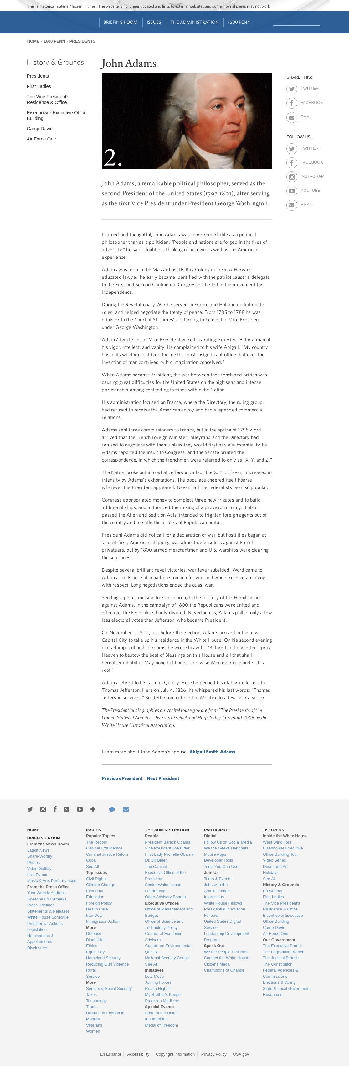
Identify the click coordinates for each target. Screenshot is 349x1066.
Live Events (37, 874)
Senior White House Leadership (163, 887)
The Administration (194, 22)
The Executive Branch (283, 945)
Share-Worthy (39, 856)
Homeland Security (103, 958)
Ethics (91, 945)
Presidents (82, 41)
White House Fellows (223, 903)
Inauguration (156, 1019)
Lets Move (154, 976)
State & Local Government (287, 988)
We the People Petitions (226, 952)
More (91, 927)
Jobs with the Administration (217, 887)
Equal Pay (95, 952)
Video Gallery (39, 868)
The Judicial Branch (281, 958)
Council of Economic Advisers (163, 936)
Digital (210, 836)
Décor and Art (275, 866)
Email (305, 116)
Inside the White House (285, 836)
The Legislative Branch (283, 952)
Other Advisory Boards (165, 897)
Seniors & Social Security (109, 988)
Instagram (305, 175)
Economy (94, 891)
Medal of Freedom (161, 1025)
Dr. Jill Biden (156, 860)
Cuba (91, 860)
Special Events (159, 1006)
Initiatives (154, 970)
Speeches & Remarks (47, 899)
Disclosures (37, 948)
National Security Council (167, 958)
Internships (214, 897)
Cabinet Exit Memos (104, 848)
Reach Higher (157, 988)
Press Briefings (40, 905)
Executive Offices (162, 903)
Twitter (305, 87)
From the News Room (48, 844)
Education (95, 897)
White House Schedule (48, 917)
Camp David (40, 128)
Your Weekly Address (46, 892)
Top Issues (96, 872)
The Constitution (278, 964)
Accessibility (138, 1054)
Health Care (97, 909)
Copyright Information (175, 1054)
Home (33, 41)
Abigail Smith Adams (212, 751)
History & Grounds (55, 62)
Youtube (305, 189)
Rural (91, 970)
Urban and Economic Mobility (105, 1016)
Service (93, 976)
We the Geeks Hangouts (226, 848)
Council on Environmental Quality (168, 948)
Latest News (38, 850)
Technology (96, 1000)
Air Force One (41, 138)
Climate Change (100, 884)
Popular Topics (100, 836)
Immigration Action (103, 921)
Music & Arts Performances (51, 880)
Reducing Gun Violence (107, 964)
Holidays (271, 872)
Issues (154, 22)
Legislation (37, 929)
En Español (110, 1054)
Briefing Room (121, 22)
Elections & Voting (279, 982)
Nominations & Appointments (40, 938)
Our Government (279, 939)
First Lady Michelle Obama (169, 854)
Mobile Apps (215, 854)
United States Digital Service (222, 924)
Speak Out (214, 945)
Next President (163, 778)
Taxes (91, 994)
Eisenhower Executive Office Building (56, 115)
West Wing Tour (277, 842)
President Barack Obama (167, 842)
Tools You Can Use (221, 866)
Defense (93, 933)
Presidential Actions (45, 923)
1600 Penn (239, 22)
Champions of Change (224, 970)
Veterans (94, 1025)
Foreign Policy (99, 903)
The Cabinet (156, 866)
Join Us (211, 872)
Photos (33, 862)
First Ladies (39, 86)
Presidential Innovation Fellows (224, 912)
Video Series (274, 860)
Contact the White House (226, 958)
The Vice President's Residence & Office (48, 99)
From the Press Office (48, 887)
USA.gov (241, 1054)
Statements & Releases (48, 911)
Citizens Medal (217, 964)
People (151, 836)
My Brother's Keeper (163, 994)
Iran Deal (94, 915)
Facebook (305, 101)
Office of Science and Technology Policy (164, 924)
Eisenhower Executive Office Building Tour (283, 851)
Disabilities (95, 939)
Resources (272, 994)
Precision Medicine (162, 1000)
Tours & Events (217, 878)
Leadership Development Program (226, 936)
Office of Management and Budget (169, 912)
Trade (91, 1006)
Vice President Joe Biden (167, 848)
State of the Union (161, 1013)
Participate (217, 830)
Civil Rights (96, 878)
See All (92, 866)
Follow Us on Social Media (228, 842)
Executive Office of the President (165, 875)
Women (93, 1031)
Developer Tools (218, 860)
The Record (96, 842)
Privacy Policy (214, 1054)
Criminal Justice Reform (107, 854)
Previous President (122, 778)
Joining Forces (158, 982)
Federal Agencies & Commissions (280, 973)
